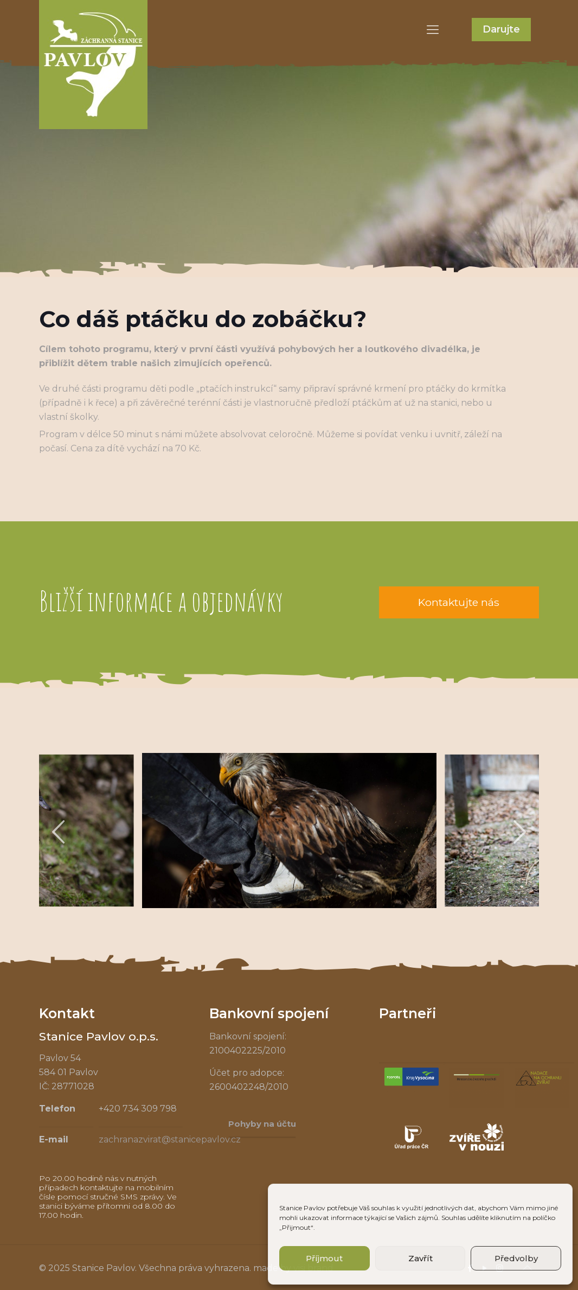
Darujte (501, 29)
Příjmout (324, 1258)
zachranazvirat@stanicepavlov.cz (170, 1139)
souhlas (383, 1208)
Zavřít (420, 1258)
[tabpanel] (289, 830)
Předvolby (516, 1258)
